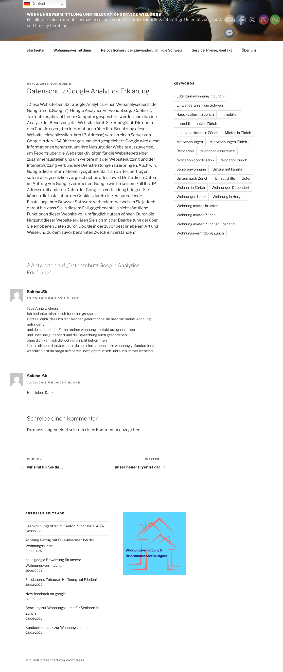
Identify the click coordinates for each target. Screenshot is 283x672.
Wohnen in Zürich (190, 187)
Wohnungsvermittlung (72, 50)
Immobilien (229, 114)
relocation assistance (217, 151)
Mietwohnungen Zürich (228, 142)
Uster (246, 178)
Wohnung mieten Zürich (196, 215)
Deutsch (35, 4)
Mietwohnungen (189, 142)
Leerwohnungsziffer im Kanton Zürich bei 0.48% (64, 526)
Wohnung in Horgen (228, 196)
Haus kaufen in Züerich (195, 114)
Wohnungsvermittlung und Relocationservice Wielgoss (94, 14)
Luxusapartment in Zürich (197, 132)
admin (65, 84)
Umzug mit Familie (227, 169)
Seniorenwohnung (191, 169)
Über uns (249, 50)
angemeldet (56, 429)
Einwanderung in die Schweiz (199, 105)
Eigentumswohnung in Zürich (200, 96)
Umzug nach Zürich (192, 178)
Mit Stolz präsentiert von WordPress (54, 660)
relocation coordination (195, 160)
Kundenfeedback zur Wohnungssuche (56, 627)
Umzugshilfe (225, 178)
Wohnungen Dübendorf (230, 187)
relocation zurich (233, 160)
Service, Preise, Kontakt (212, 50)
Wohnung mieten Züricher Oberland (205, 224)
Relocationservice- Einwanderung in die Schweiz (141, 50)
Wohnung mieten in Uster (197, 206)
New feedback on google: (45, 594)
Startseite (35, 50)
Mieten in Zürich (238, 132)
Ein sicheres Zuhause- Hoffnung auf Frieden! (61, 579)
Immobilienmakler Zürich (196, 123)
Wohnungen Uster (191, 196)
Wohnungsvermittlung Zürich (200, 233)
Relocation (185, 151)
